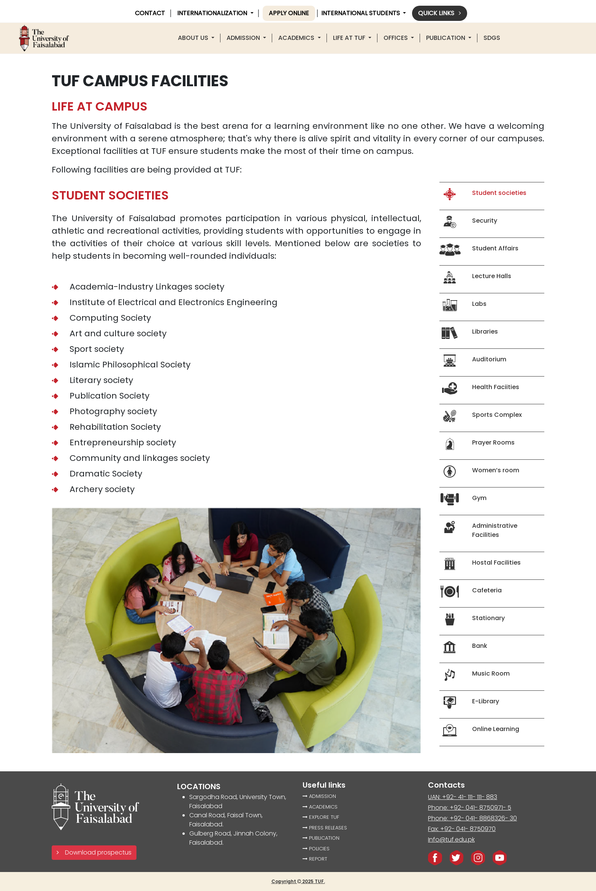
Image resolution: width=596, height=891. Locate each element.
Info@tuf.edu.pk (451, 839)
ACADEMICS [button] (297, 37)
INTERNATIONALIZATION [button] (213, 13)
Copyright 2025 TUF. (298, 881)
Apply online (289, 13)
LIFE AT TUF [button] (350, 37)
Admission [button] (244, 37)
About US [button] (194, 37)
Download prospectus (94, 852)
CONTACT (150, 13)
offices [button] (396, 37)
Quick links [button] (439, 13)
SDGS (491, 37)
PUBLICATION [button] (446, 37)
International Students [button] (361, 13)
